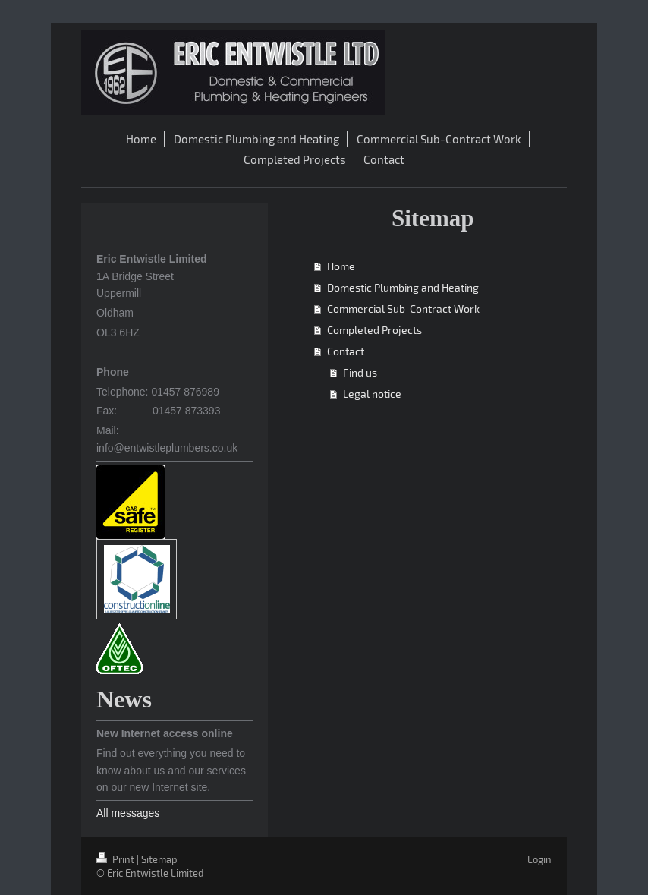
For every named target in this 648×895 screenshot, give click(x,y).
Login (539, 859)
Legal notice (372, 393)
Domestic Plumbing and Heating (403, 287)
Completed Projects (374, 329)
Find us (360, 372)
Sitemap (159, 859)
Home (341, 266)
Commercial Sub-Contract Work (403, 308)
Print (116, 859)
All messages (127, 813)
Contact (345, 351)
